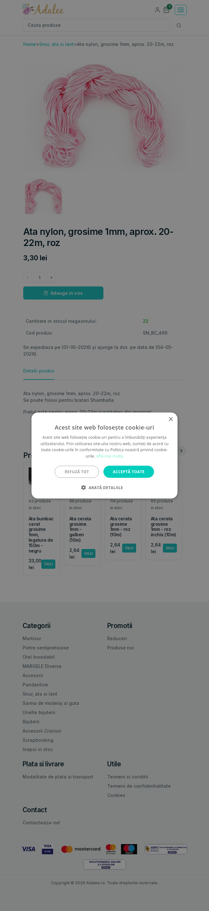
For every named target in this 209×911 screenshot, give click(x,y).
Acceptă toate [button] (129, 471)
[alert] (104, 455)
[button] (104, 487)
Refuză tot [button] (77, 471)
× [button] (170, 419)
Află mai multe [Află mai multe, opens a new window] (109, 456)
